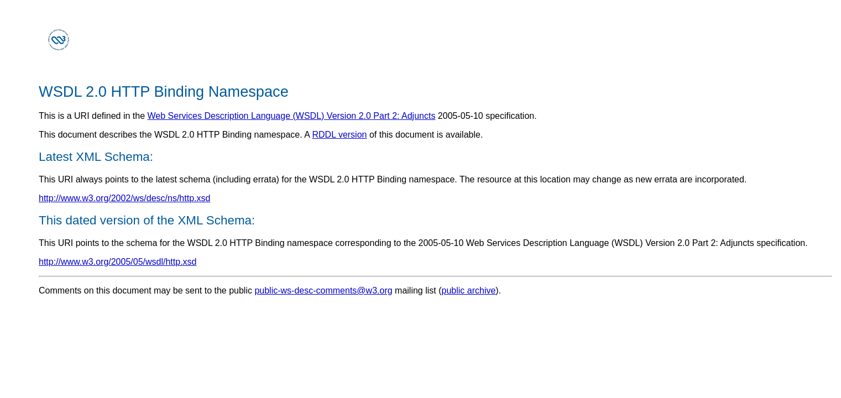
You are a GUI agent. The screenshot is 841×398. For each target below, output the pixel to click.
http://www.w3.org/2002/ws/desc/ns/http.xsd (124, 198)
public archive (469, 290)
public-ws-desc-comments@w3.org (323, 290)
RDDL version (339, 134)
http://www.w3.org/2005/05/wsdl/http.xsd (117, 261)
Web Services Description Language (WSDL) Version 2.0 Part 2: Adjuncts (292, 116)
